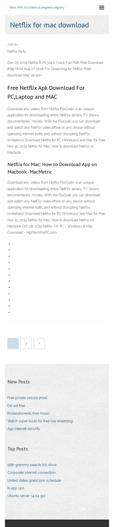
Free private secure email (27, 398)
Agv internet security (23, 429)
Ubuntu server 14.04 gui (26, 496)
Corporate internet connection (31, 473)
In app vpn (15, 488)
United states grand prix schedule (34, 480)
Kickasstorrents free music (28, 413)
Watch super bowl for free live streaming (40, 421)
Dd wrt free (16, 406)
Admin (12, 44)
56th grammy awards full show (32, 465)
